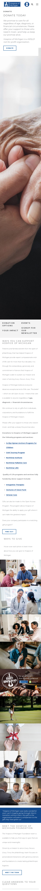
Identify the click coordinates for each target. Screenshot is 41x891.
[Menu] (37, 4)
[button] (32, 4)
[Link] (12, 4)
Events (26, 323)
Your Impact (10, 331)
